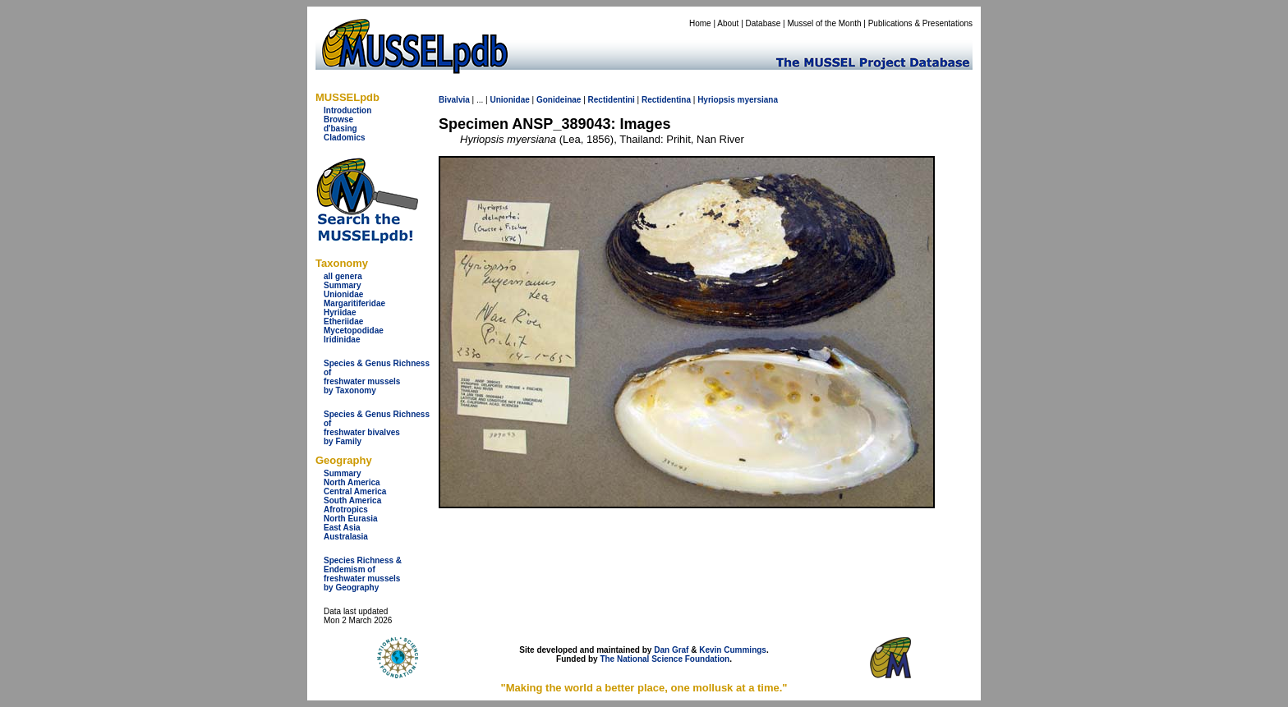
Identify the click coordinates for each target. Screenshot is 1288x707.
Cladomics (345, 137)
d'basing (340, 128)
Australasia (346, 536)
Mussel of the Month (825, 23)
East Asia (342, 527)
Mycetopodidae (354, 330)
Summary (342, 285)
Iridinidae (342, 339)
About (727, 23)
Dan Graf (671, 649)
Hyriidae (340, 312)
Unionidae (343, 294)
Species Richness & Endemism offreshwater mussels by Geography (363, 574)
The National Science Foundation (664, 658)
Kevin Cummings (732, 649)
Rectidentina (666, 99)
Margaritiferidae (354, 303)
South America (352, 500)
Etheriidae (343, 321)
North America (352, 482)
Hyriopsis (716, 99)
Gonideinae (558, 99)
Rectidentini (611, 99)
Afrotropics (346, 509)
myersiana (758, 99)
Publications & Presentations (920, 23)
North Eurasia (351, 518)
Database (763, 23)
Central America (355, 491)
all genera (343, 276)
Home (700, 23)
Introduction (347, 110)
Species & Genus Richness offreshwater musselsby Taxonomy (377, 377)
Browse (338, 119)
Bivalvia (454, 99)
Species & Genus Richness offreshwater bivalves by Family (377, 428)
